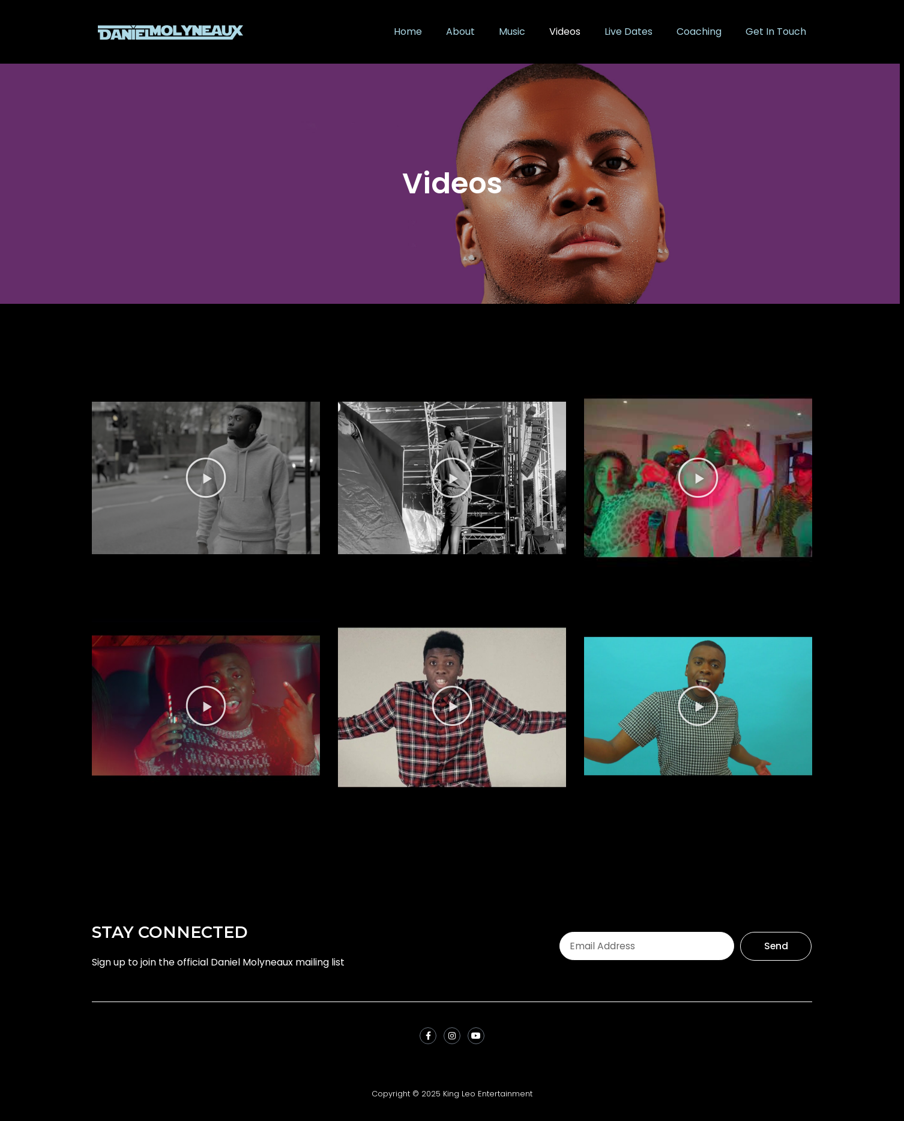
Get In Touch (776, 31)
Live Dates (628, 31)
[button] (206, 478)
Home (408, 31)
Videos (564, 31)
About (460, 31)
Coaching (699, 31)
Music (512, 31)
